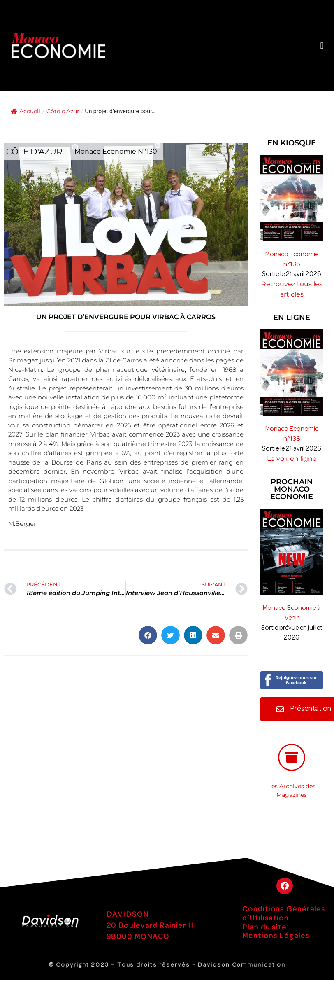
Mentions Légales (275, 936)
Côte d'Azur (62, 111)
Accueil (25, 111)
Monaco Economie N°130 (115, 151)
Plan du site (264, 928)
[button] (322, 45)
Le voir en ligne (292, 458)
